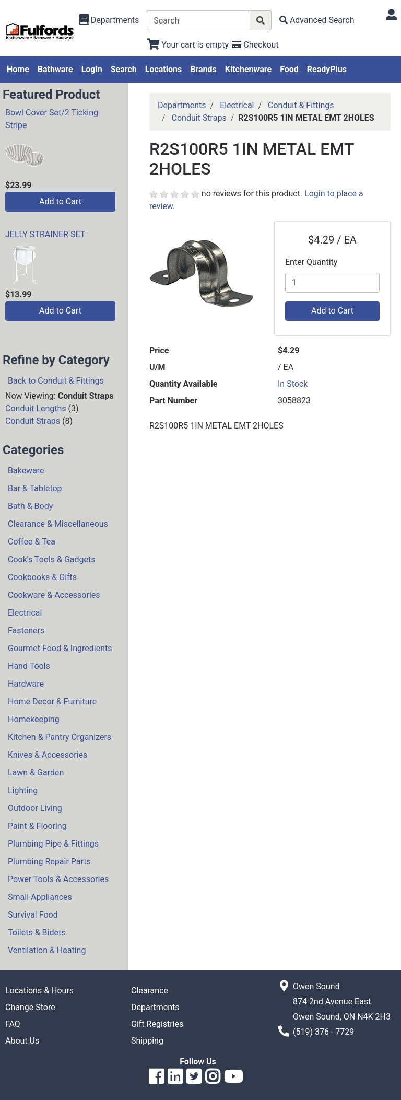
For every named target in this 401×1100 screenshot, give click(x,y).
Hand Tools (29, 666)
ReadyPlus (327, 69)
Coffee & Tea (31, 542)
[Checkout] (255, 45)
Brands (203, 69)
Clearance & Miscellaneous (58, 524)
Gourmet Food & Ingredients (60, 648)
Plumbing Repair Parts (49, 861)
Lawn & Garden (36, 773)
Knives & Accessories (47, 755)
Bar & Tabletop (35, 488)
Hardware (26, 684)
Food (289, 69)
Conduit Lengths (35, 408)
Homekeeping (34, 719)
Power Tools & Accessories (58, 879)
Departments (182, 105)
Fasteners (26, 630)
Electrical (25, 613)
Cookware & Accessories (54, 595)
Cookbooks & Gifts (42, 577)
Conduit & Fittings (301, 105)
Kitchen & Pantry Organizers (59, 737)
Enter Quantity (311, 262)
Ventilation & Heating (47, 950)
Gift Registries (157, 1024)
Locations (163, 69)
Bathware (55, 69)
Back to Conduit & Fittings (56, 381)
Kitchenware (248, 69)
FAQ (12, 1024)
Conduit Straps (32, 421)
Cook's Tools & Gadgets (52, 559)
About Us (22, 1041)
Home (18, 69)
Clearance (149, 990)
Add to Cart (60, 201)
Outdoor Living (35, 808)
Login (91, 69)
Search (124, 69)
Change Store (30, 1007)
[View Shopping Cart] (188, 45)
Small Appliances (40, 897)
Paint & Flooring (37, 826)
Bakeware (26, 471)
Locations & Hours (39, 990)
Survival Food (33, 915)
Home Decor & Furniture (52, 702)
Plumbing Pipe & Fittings (53, 844)
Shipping (147, 1041)
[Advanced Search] (317, 20)
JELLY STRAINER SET (45, 234)
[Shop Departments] (109, 20)
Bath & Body (30, 506)
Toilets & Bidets (36, 932)
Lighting (23, 790)
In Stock (293, 384)
